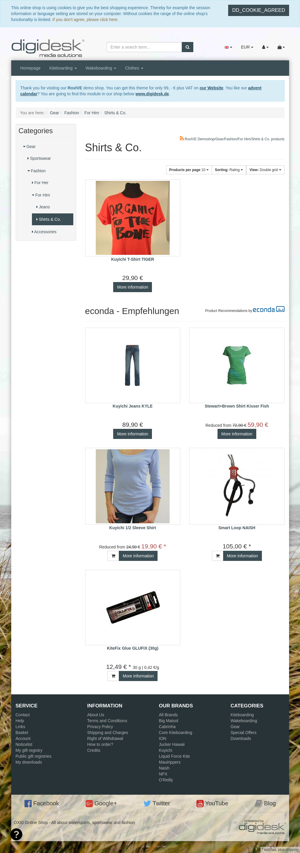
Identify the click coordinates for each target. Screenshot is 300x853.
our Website (211, 88)
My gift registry (29, 750)
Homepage (30, 68)
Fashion (36, 170)
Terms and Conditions (107, 720)
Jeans (43, 207)
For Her (40, 182)
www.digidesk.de (152, 93)
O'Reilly (166, 780)
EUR (247, 47)
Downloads (241, 738)
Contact (23, 714)
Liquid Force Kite (174, 756)
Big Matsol (168, 720)
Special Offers (244, 732)
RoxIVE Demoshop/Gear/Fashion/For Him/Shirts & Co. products (232, 139)
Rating (229, 170)
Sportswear (39, 158)
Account (23, 738)
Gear (29, 146)
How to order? (100, 744)
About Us (95, 714)
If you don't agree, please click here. (86, 19)
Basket (22, 732)
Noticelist (24, 744)
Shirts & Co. (48, 219)
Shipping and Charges (107, 732)
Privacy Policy (100, 726)
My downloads (29, 762)
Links (20, 726)
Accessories (44, 231)
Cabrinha (167, 726)
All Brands (168, 714)
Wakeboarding (101, 68)
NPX (163, 774)
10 (189, 170)
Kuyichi (165, 750)
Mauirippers (170, 762)
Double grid (265, 170)
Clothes (134, 68)
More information (132, 287)
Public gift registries (33, 756)
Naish (164, 768)
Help (20, 720)
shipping (292, 850)
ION (162, 738)
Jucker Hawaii (172, 744)
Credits (93, 750)
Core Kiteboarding (175, 732)
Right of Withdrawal (105, 738)
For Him (41, 195)
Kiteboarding (63, 68)
